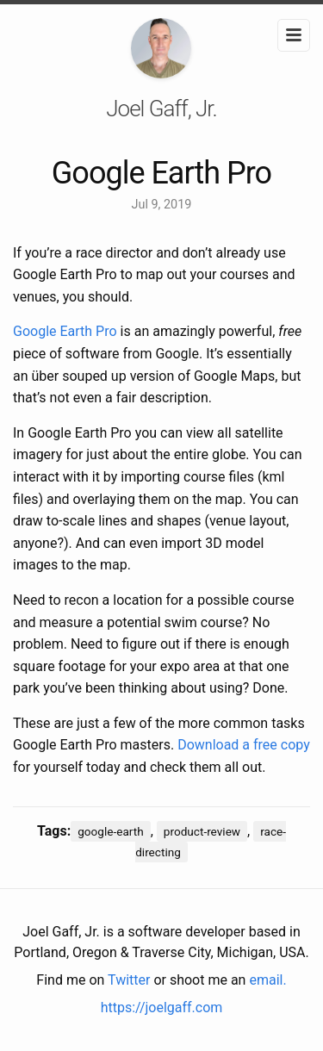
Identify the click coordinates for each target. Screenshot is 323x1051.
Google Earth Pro (65, 331)
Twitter (129, 980)
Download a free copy (243, 745)
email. (267, 980)
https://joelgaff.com (162, 1007)
